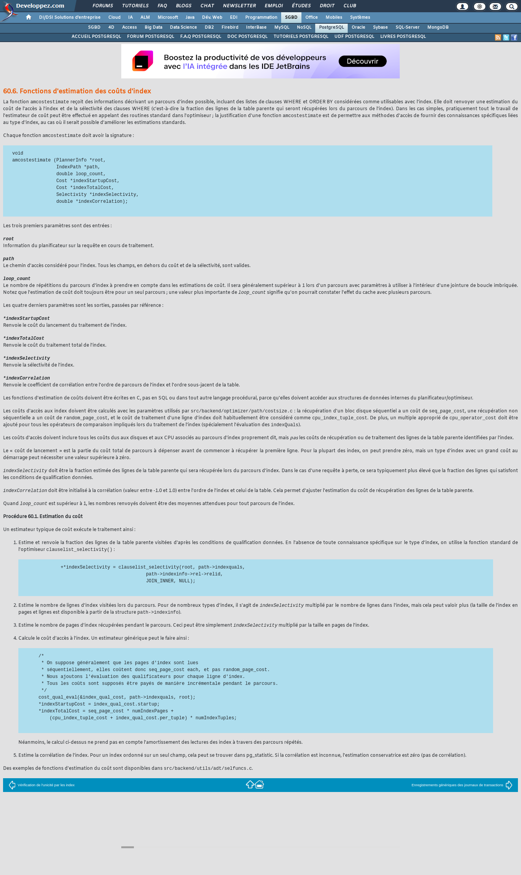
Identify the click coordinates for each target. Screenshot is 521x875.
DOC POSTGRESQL (247, 36)
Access (129, 27)
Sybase (380, 27)
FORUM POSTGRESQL (150, 36)
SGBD (291, 17)
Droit (327, 6)
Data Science (183, 27)
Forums (102, 6)
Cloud (114, 17)
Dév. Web (212, 17)
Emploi (273, 6)
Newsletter (239, 6)
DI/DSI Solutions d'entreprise (70, 17)
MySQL (281, 27)
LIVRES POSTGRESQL (403, 36)
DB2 (209, 27)
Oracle (358, 27)
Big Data (153, 27)
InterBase (256, 27)
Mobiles (334, 17)
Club (349, 6)
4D (111, 27)
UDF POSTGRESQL (354, 36)
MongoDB (438, 27)
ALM (145, 17)
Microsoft (168, 17)
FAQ (161, 6)
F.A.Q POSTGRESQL (200, 36)
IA (130, 17)
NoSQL (304, 27)
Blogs (183, 6)
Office (311, 17)
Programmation (261, 17)
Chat (206, 6)
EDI (234, 17)
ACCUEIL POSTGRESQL (96, 36)
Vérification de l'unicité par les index (41, 793)
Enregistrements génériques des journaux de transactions (462, 793)
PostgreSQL (331, 27)
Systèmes (360, 17)
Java (190, 17)
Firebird (229, 27)
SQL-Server (408, 27)
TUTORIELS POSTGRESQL (301, 36)
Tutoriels (135, 6)
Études (301, 6)
